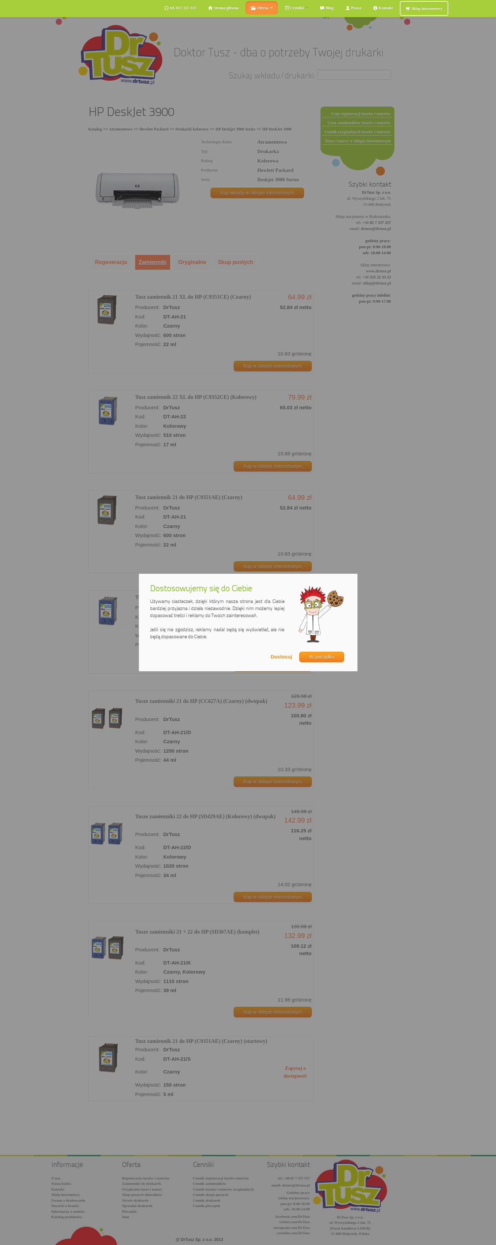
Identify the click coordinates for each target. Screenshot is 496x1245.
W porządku (321, 656)
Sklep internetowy (424, 8)
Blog (326, 7)
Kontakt (383, 7)
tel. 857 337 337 (180, 7)
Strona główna (223, 7)
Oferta (262, 7)
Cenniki (296, 7)
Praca (353, 7)
